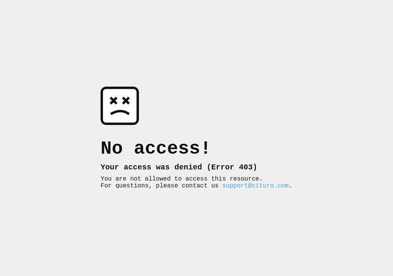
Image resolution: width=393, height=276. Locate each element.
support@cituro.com (255, 190)
